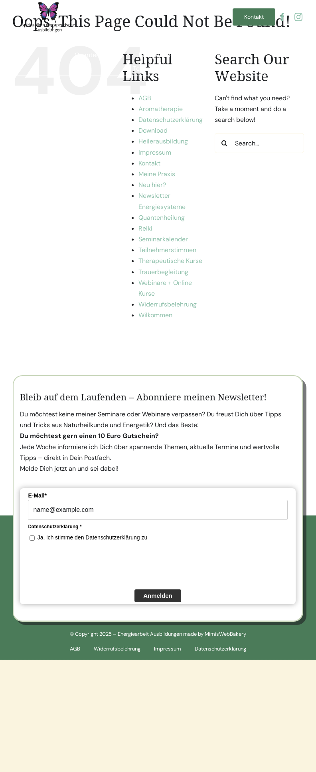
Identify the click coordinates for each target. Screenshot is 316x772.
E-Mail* (37, 496)
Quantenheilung (161, 217)
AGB (144, 98)
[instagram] (298, 17)
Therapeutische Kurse (170, 261)
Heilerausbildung (163, 141)
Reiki (145, 228)
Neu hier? (152, 185)
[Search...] (259, 143)
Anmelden (157, 596)
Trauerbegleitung (163, 272)
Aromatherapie (160, 109)
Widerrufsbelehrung (167, 304)
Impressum (154, 152)
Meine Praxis (156, 174)
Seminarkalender (163, 239)
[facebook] (282, 17)
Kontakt (149, 163)
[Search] (225, 143)
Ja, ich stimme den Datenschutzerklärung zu (92, 538)
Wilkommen (155, 315)
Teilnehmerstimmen (167, 250)
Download (153, 130)
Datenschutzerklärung (170, 119)
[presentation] (88, 565)
